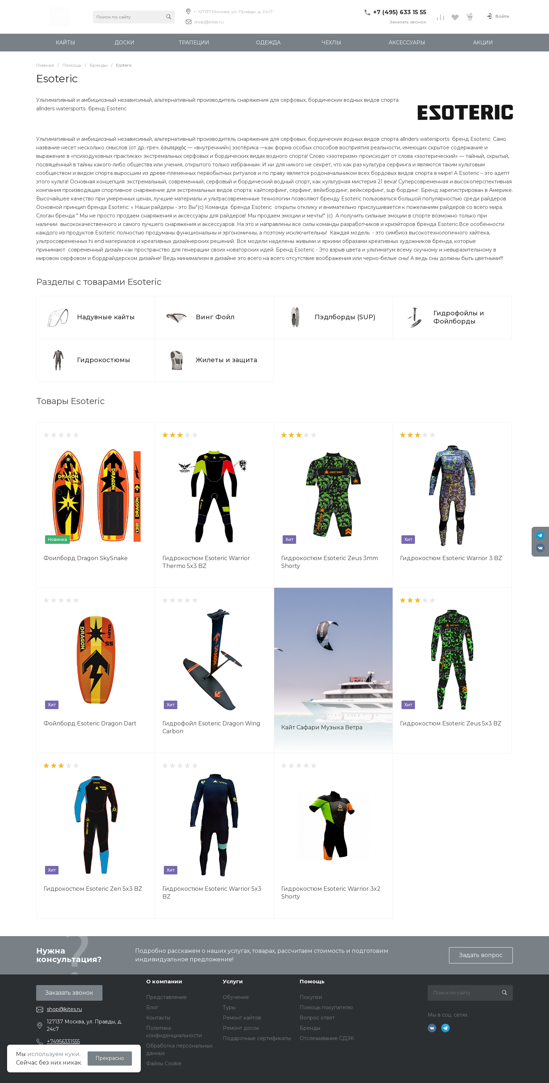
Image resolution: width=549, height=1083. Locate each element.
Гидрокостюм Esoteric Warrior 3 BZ (451, 558)
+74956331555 (63, 1041)
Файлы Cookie (164, 1063)
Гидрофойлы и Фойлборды (458, 317)
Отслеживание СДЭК (327, 1038)
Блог (152, 1007)
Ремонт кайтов (242, 1018)
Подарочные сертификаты (257, 1038)
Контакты (158, 1018)
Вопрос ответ (317, 1018)
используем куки (53, 1054)
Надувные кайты (106, 317)
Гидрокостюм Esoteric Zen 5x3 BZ (93, 888)
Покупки (311, 997)
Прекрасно (109, 1058)
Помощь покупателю (326, 1007)
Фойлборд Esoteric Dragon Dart (90, 723)
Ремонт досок (241, 1028)
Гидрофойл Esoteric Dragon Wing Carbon (211, 727)
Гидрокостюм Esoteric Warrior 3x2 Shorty (331, 892)
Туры (229, 1007)
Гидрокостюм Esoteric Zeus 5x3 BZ (450, 723)
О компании (164, 981)
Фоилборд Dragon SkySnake (86, 558)
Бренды (310, 1028)
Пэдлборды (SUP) (345, 317)
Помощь (312, 981)
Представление (166, 997)
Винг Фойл (215, 317)
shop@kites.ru (209, 21)
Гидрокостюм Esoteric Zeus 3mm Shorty (329, 562)
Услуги (233, 981)
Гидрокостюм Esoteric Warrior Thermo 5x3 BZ (206, 562)
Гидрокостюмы (103, 360)
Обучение (236, 997)
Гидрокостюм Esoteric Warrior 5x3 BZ (211, 892)
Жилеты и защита (226, 360)
